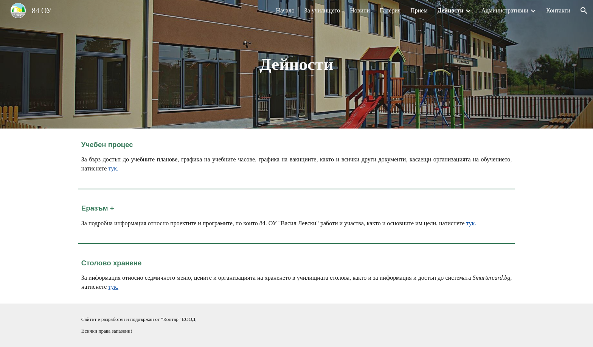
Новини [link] (360, 10)
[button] (584, 11)
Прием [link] (418, 10)
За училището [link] (322, 10)
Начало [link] (285, 10)
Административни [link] (504, 10)
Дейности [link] (451, 10)
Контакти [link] (558, 10)
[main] (296, 64)
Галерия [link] (390, 10)
